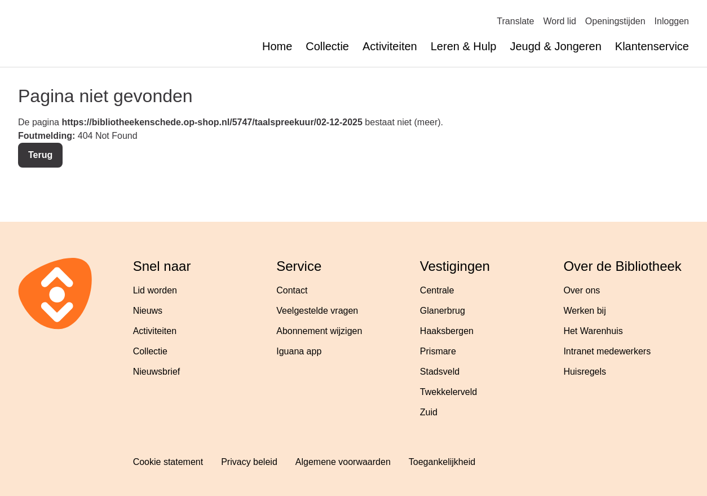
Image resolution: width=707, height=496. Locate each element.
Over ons (581, 290)
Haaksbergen (447, 331)
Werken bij (584, 310)
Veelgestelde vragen (317, 310)
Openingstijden (615, 21)
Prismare (438, 351)
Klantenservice (652, 46)
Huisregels (584, 371)
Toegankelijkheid (442, 462)
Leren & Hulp (464, 46)
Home (277, 46)
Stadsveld (439, 371)
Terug (40, 155)
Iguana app (298, 351)
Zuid (429, 412)
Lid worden (155, 290)
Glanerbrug (442, 310)
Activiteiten (390, 46)
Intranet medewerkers (607, 351)
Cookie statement (168, 462)
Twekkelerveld (448, 392)
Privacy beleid (249, 462)
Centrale (437, 290)
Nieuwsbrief (156, 371)
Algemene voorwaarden (343, 462)
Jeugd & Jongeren (555, 46)
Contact (291, 290)
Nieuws (147, 310)
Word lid (559, 21)
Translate (515, 21)
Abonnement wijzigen (319, 331)
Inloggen (672, 21)
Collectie (327, 46)
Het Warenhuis (592, 331)
